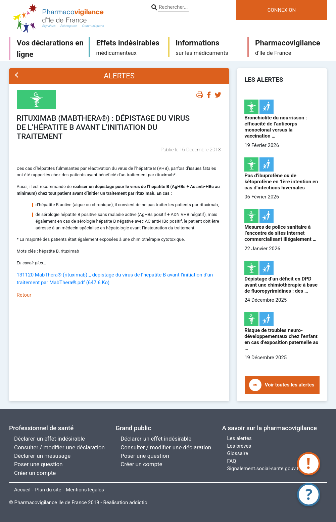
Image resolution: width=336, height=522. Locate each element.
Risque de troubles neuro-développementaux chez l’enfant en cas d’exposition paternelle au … (281, 339)
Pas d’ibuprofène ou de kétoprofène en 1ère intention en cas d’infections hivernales (281, 182)
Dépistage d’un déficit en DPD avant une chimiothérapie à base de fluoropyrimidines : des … (281, 285)
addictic (138, 502)
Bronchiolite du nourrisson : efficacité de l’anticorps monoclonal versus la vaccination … (275, 127)
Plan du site (48, 490)
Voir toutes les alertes (290, 385)
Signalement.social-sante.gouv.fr (263, 468)
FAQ (231, 461)
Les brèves (239, 446)
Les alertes (239, 438)
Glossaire (237, 453)
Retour (24, 295)
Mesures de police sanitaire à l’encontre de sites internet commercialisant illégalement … (280, 233)
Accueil (22, 490)
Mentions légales (85, 490)
